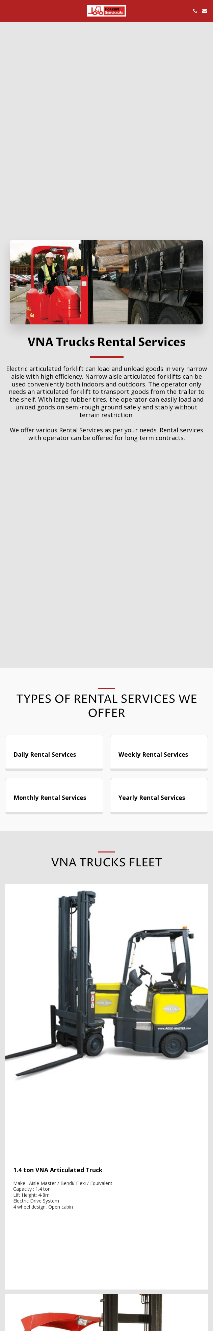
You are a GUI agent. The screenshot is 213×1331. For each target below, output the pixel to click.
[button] (7, 11)
